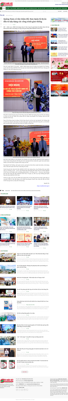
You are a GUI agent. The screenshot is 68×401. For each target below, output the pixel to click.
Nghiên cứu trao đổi (20, 8)
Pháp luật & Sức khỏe (41, 8)
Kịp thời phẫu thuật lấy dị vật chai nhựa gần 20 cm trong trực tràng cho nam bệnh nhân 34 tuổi (24, 228)
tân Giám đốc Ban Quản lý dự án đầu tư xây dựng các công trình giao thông (25, 190)
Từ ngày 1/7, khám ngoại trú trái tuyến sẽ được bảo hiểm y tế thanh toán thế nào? (40, 228)
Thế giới (55, 8)
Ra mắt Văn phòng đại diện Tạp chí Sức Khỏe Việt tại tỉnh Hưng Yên (32, 289)
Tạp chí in (59, 8)
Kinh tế (26, 8)
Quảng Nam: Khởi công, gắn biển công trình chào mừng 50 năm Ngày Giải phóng (41, 207)
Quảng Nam (7, 190)
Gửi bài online (64, 8)
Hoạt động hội (55, 25)
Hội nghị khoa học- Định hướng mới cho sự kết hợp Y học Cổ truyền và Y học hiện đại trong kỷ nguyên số (62, 42)
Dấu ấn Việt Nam (9, 15)
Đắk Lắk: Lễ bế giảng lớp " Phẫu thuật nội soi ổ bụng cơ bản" (31, 277)
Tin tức (4, 8)
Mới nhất (60, 11)
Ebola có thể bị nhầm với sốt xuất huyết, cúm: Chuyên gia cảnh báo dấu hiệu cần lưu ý (7, 228)
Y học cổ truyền (13, 8)
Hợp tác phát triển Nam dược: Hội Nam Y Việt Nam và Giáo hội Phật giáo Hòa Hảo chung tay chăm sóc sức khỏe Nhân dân (63, 48)
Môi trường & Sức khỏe (32, 8)
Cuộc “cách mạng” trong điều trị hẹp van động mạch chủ (30, 336)
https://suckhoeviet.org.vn (43, 185)
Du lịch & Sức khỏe (49, 8)
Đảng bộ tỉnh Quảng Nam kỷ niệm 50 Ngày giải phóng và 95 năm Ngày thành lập (24, 207)
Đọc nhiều (65, 11)
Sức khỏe (7, 8)
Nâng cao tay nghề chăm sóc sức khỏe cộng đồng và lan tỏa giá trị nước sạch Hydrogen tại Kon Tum (63, 36)
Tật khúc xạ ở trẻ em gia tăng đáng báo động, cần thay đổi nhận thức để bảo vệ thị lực (41, 245)
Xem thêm (25, 371)
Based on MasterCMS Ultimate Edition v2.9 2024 (25, 399)
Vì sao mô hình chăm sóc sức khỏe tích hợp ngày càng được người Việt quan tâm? (17, 11)
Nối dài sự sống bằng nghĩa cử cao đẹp (26, 313)
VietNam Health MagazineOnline (61, 4)
